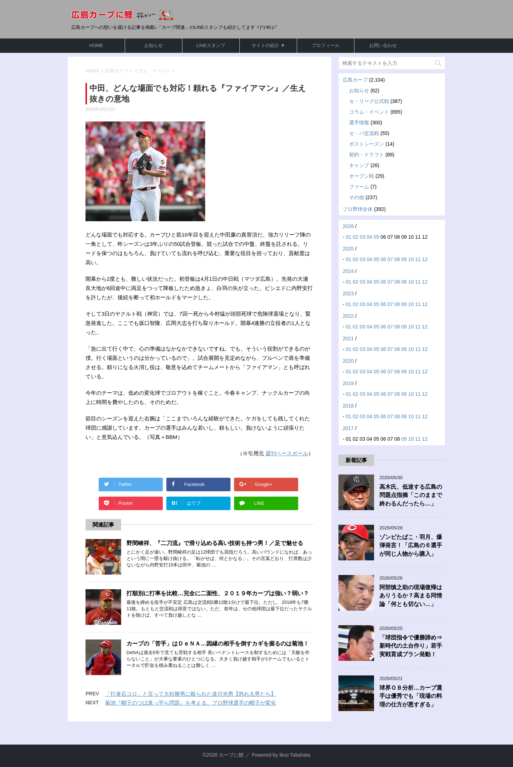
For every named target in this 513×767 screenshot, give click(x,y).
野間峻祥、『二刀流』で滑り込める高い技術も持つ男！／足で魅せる (214, 543)
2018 (348, 406)
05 (376, 237)
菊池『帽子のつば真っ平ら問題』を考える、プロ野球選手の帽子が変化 (190, 703)
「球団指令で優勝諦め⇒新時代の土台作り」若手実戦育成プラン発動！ (410, 645)
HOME (96, 45)
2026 (348, 226)
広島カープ (355, 80)
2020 (348, 361)
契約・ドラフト (366, 154)
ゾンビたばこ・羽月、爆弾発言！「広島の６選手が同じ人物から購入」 (410, 545)
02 (355, 237)
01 (349, 237)
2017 (348, 428)
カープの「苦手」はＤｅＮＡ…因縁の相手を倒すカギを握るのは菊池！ (217, 644)
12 (425, 259)
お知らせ (153, 45)
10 (411, 259)
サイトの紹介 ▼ (268, 45)
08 (397, 259)
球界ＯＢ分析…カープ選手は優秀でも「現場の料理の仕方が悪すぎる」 (410, 696)
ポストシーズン (366, 144)
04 (369, 237)
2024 (348, 271)
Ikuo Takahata (294, 755)
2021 (348, 338)
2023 (348, 293)
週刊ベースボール (286, 453)
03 (363, 237)
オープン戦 (361, 176)
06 (383, 259)
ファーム (359, 187)
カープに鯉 (231, 755)
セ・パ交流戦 (364, 133)
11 (418, 259)
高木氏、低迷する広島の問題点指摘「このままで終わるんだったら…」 (410, 495)
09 (404, 259)
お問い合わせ (383, 45)
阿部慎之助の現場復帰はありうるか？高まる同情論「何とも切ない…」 (410, 595)
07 (390, 259)
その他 (356, 197)
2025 (348, 249)
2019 (348, 383)
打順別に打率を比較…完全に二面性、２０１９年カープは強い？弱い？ (217, 593)
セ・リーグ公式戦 (369, 101)
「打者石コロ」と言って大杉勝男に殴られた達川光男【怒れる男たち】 (190, 694)
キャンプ (359, 165)
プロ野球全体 (358, 209)
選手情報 (359, 122)
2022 (348, 316)
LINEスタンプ (211, 45)
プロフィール (326, 45)
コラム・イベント (369, 112)
